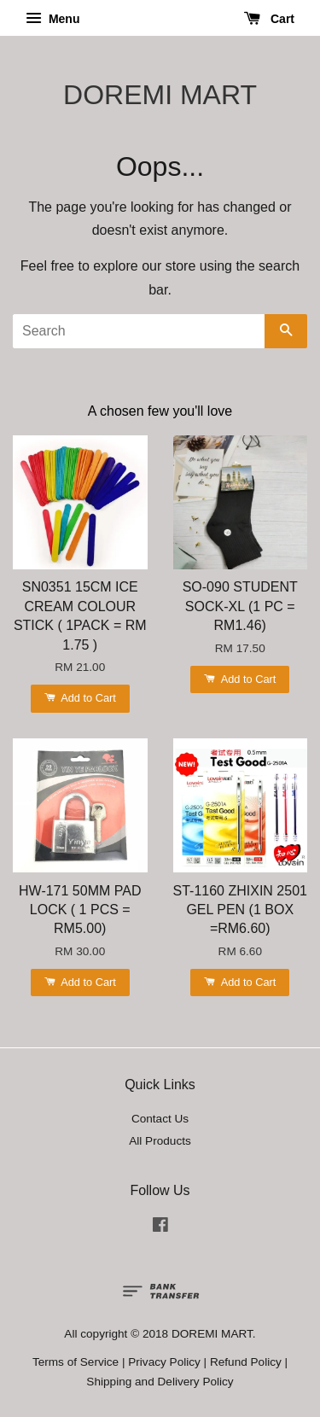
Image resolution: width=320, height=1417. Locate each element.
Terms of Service (75, 1362)
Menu (52, 18)
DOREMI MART (160, 94)
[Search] (139, 331)
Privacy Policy (164, 1362)
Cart (269, 18)
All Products (160, 1140)
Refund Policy (246, 1362)
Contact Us (160, 1118)
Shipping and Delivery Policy (159, 1381)
